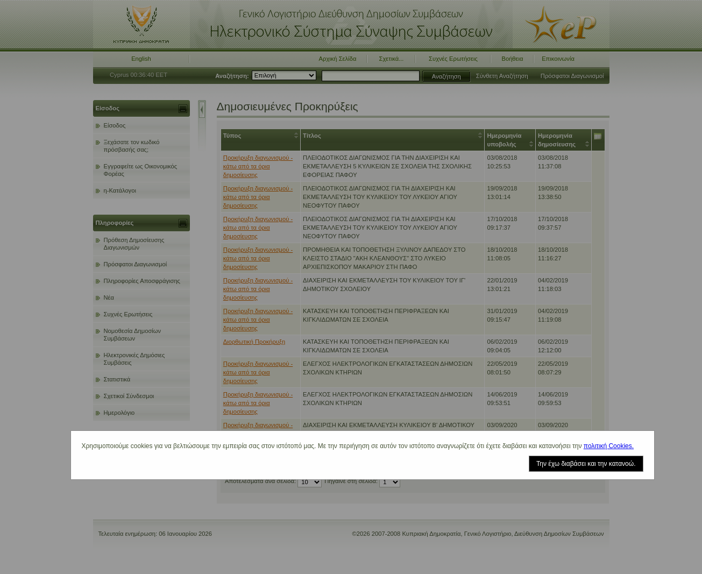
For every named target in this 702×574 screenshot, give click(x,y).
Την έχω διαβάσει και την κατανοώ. (586, 463)
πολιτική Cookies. (609, 446)
